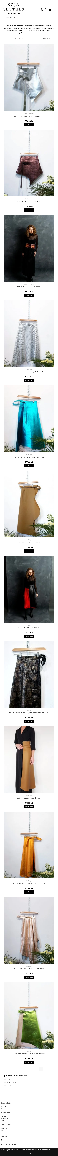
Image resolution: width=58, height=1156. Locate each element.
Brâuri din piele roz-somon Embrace (28, 287)
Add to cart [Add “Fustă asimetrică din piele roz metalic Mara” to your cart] (29, 977)
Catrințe (29, 369)
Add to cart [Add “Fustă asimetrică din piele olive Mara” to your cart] (29, 806)
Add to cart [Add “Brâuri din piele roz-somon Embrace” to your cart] (29, 295)
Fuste (29, 625)
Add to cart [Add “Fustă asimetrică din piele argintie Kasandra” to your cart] (29, 380)
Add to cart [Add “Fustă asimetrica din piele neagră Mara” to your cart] (29, 636)
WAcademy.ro (45, 1150)
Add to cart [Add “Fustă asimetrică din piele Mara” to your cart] (29, 551)
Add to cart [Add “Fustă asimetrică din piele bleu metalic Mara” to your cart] (29, 466)
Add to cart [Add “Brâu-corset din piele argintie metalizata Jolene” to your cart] (29, 125)
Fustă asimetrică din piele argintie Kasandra (29, 372)
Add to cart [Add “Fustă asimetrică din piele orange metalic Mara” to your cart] (29, 892)
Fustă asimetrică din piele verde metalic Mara (29, 1054)
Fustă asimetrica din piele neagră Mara (29, 627)
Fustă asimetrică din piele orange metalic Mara (29, 883)
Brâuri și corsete (29, 114)
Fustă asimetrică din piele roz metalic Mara (29, 968)
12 (47, 39)
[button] (50, 9)
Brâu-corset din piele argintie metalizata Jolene (29, 116)
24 (49, 39)
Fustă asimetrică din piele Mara (29, 542)
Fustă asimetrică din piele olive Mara (29, 798)
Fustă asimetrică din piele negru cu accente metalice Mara (29, 713)
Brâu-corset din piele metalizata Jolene (29, 201)
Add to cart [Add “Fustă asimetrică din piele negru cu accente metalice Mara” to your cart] (29, 721)
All (53, 39)
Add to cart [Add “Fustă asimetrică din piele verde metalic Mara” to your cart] (29, 1062)
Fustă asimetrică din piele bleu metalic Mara (29, 457)
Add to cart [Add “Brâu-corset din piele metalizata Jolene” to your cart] (29, 210)
